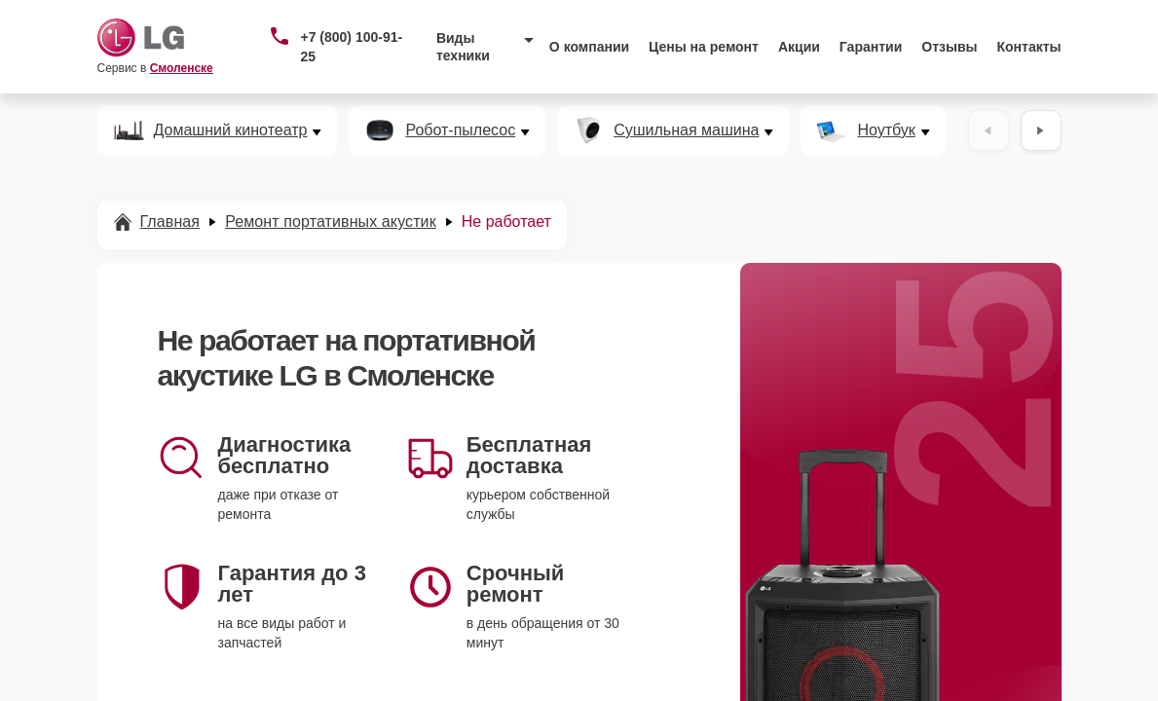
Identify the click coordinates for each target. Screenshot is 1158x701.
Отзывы (949, 47)
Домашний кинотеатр (231, 130)
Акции (799, 47)
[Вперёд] (1041, 130)
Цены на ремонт (704, 47)
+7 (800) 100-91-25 (351, 46)
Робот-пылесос (460, 130)
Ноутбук (886, 130)
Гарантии (871, 47)
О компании (589, 47)
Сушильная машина (686, 130)
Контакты (1029, 47)
